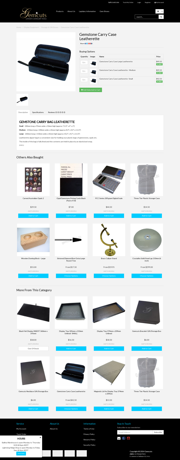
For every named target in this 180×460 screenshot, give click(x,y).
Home (18, 27)
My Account (21, 429)
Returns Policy (89, 439)
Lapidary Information (87, 11)
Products (60, 11)
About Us (71, 11)
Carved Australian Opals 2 (33, 198)
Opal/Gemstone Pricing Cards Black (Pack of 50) (71, 199)
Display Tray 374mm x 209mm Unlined (109, 332)
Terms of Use (88, 429)
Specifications (38, 112)
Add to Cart (33, 216)
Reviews (56, 112)
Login (139, 2)
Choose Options (71, 276)
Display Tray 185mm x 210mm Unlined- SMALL (71, 332)
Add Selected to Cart (90, 90)
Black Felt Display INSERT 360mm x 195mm (33, 332)
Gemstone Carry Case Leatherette (75, 27)
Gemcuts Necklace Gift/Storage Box (33, 391)
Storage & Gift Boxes (49, 27)
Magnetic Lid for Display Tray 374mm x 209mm (109, 392)
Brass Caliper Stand (109, 258)
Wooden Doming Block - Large (33, 258)
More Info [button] (21, 453)
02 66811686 (113, 2)
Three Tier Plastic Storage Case (147, 198)
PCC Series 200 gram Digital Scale (108, 198)
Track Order (21, 434)
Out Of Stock (33, 348)
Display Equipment (31, 27)
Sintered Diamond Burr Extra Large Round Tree (71, 259)
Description (23, 112)
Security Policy (89, 445)
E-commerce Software (137, 456)
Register (148, 2)
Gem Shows (104, 11)
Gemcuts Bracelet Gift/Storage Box (146, 331)
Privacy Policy (88, 434)
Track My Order (128, 2)
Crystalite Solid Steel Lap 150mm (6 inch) (146, 259)
